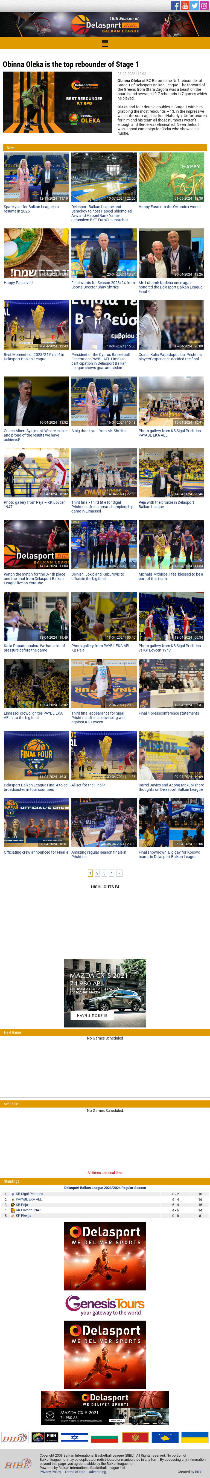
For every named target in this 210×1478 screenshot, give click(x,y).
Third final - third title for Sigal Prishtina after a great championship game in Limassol (102, 506)
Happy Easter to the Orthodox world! (170, 207)
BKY (198, 1472)
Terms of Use (75, 1472)
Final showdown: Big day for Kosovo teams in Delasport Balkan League (169, 854)
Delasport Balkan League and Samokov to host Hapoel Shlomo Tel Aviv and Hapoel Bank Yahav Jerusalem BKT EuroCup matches (101, 213)
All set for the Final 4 (88, 785)
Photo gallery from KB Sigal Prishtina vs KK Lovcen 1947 (170, 648)
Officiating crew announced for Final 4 (36, 852)
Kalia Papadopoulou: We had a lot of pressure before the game (34, 648)
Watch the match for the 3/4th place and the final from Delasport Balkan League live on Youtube (34, 578)
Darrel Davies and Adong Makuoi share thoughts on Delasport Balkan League (171, 787)
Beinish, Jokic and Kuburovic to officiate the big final (97, 576)
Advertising (97, 1472)
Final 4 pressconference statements (169, 713)
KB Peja (22, 1205)
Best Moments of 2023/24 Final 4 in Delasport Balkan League (34, 356)
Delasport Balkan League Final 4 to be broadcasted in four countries (36, 787)
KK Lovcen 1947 (28, 1210)
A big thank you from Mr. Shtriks (98, 431)
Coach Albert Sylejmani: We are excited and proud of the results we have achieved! (36, 435)
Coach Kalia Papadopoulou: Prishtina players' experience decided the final (170, 356)
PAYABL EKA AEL (29, 1199)
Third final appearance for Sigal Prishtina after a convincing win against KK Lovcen (98, 717)
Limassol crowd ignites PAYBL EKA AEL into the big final (33, 715)
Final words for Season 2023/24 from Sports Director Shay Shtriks (103, 285)
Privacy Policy (50, 1472)
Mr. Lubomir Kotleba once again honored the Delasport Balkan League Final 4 (170, 287)
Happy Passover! (18, 283)
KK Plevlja (23, 1215)
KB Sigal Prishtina (29, 1194)
